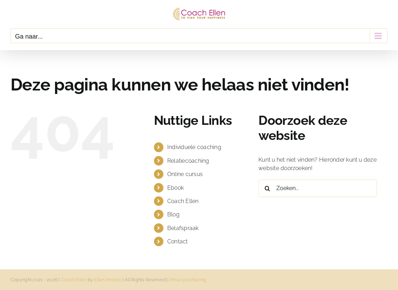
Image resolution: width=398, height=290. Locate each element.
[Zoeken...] (317, 188)
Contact (177, 241)
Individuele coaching (194, 147)
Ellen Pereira (107, 279)
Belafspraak (183, 228)
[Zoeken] (267, 188)
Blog (173, 214)
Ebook (175, 187)
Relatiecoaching (188, 160)
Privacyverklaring (188, 279)
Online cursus (185, 174)
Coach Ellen (183, 201)
